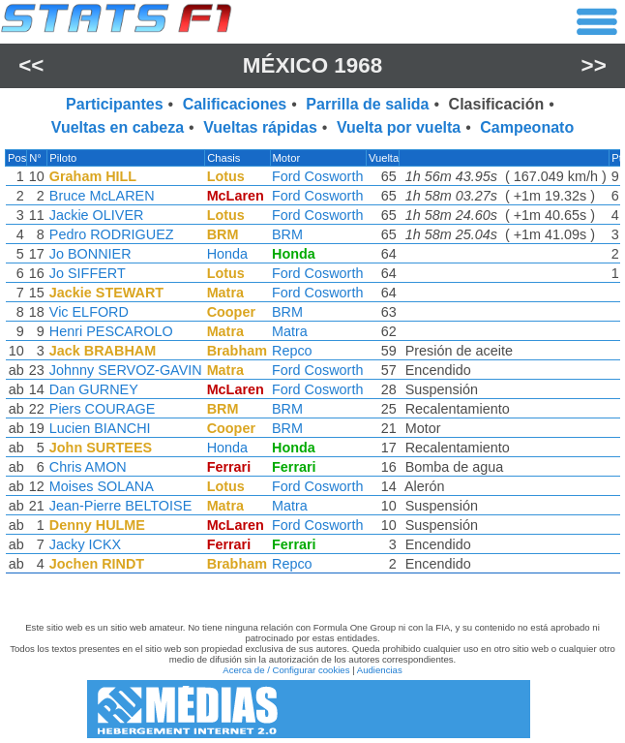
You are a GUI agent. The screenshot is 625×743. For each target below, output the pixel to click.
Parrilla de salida (367, 104)
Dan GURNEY (93, 389)
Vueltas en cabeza (117, 127)
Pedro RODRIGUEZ (111, 234)
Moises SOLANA (101, 486)
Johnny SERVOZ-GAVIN (125, 370)
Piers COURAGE (102, 409)
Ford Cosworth (317, 176)
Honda (227, 254)
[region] (312, 366)
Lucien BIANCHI (100, 428)
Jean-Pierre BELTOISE (120, 505)
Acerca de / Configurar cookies (286, 670)
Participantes (114, 104)
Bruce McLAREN (102, 195)
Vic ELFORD (89, 312)
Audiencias (379, 670)
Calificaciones (235, 104)
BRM (287, 234)
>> (594, 65)
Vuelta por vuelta (399, 127)
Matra (290, 331)
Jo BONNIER (90, 254)
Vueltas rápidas (260, 127)
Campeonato (527, 127)
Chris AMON (88, 467)
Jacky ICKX (85, 544)
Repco (292, 350)
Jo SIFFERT (87, 273)
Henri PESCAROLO (111, 331)
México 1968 (312, 65)
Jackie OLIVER (96, 215)
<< (31, 65)
